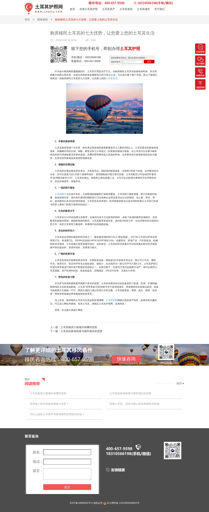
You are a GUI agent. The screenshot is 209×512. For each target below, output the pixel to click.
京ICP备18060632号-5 (81, 503)
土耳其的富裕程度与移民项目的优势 (81, 331)
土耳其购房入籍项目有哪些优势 (79, 327)
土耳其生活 (111, 78)
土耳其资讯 (126, 9)
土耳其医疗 (60, 194)
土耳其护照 (111, 300)
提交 (149, 61)
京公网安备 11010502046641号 (123, 503)
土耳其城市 (143, 9)
